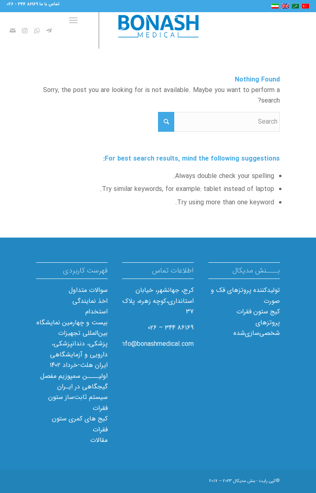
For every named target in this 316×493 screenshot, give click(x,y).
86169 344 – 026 (171, 328)
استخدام (96, 312)
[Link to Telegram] (49, 30)
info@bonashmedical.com (157, 344)
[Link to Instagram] (25, 30)
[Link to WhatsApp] (37, 30)
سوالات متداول (88, 290)
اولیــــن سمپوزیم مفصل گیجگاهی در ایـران (74, 381)
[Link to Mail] (12, 30)
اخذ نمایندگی (90, 301)
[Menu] (75, 30)
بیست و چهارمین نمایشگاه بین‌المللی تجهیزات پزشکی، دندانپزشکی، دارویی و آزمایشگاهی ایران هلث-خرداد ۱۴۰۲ (72, 344)
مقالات (99, 440)
